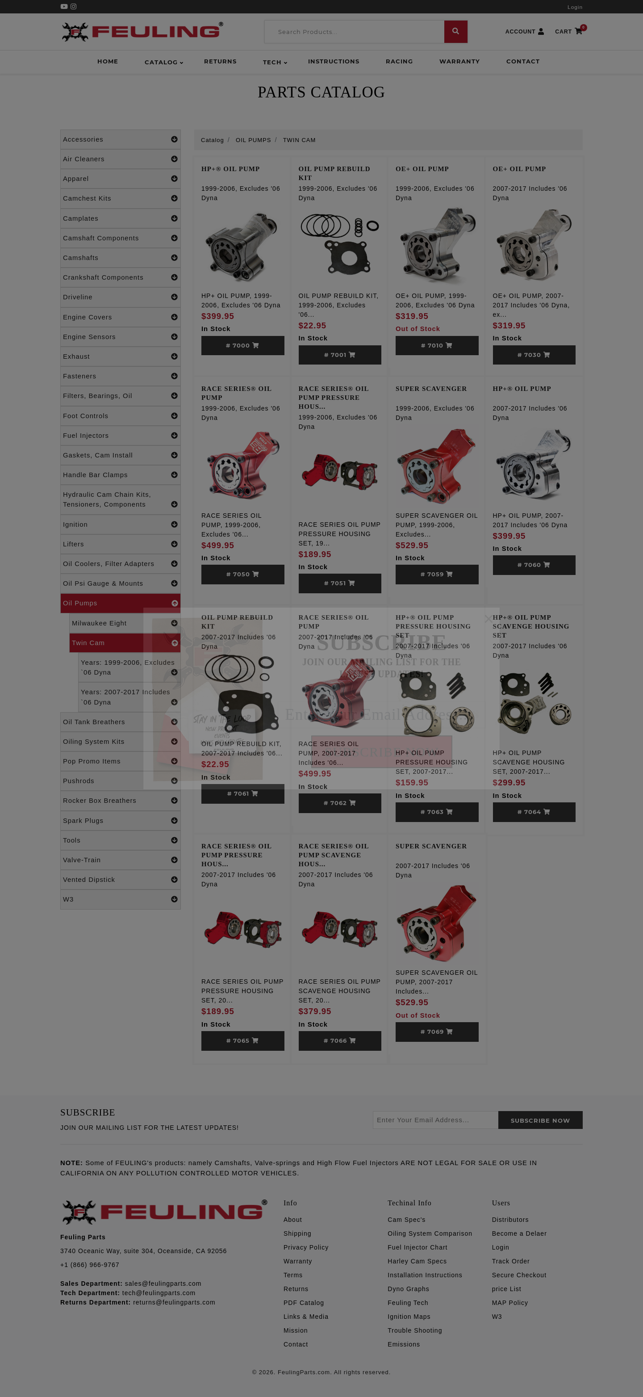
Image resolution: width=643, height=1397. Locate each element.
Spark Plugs (120, 821)
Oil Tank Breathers (120, 722)
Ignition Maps (409, 1316)
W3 (120, 899)
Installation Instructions (425, 1275)
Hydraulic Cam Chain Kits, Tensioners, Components (120, 500)
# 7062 (340, 802)
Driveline (120, 297)
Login (575, 7)
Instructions (333, 61)
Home (107, 61)
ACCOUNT (525, 32)
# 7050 (242, 574)
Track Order (511, 1261)
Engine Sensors (120, 337)
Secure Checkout (519, 1275)
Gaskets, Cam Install (120, 455)
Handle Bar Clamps (120, 475)
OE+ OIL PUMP (422, 168)
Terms (293, 1275)
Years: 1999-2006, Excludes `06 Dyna (129, 668)
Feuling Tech (408, 1302)
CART (569, 32)
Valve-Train (120, 860)
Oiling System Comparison (430, 1233)
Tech (272, 62)
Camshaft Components (120, 238)
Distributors (510, 1219)
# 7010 (437, 345)
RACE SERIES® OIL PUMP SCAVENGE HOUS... (334, 855)
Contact (523, 61)
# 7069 (437, 1031)
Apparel (120, 179)
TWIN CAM (299, 140)
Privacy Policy (306, 1247)
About (293, 1219)
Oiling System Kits (120, 742)
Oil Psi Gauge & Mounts (120, 583)
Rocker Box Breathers (120, 800)
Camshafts (120, 258)
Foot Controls (120, 416)
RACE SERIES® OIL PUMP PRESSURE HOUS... (334, 397)
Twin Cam (125, 643)
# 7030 (534, 354)
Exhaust (120, 356)
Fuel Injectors (120, 435)
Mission (296, 1330)
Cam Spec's (407, 1219)
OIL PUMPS (253, 140)
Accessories (120, 139)
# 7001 (340, 354)
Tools (120, 840)
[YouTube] (65, 6)
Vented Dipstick (120, 880)
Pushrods (120, 781)
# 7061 (243, 793)
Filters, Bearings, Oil (120, 396)
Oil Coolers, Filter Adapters (120, 564)
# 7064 (534, 811)
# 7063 (437, 811)
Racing (399, 61)
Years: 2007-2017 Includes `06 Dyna (129, 697)
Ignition (120, 524)
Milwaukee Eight (125, 623)
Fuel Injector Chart (417, 1247)
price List (507, 1288)
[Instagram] (74, 6)
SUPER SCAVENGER (431, 388)
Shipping (298, 1233)
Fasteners (120, 376)
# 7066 (340, 1040)
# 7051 (339, 583)
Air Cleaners (120, 159)
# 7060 (534, 564)
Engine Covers (120, 317)
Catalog (161, 62)
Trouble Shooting (415, 1330)
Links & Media (306, 1316)
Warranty (459, 61)
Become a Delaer (519, 1233)
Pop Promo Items (120, 761)
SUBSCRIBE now (540, 1120)
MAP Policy (510, 1302)
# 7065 (242, 1040)
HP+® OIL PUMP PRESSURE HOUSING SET (433, 626)
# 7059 (437, 574)
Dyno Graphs (408, 1288)
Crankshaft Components (120, 277)
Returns (220, 61)
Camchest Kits (120, 198)
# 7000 (242, 345)
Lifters (120, 544)
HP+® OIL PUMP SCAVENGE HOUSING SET (531, 626)
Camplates (120, 218)
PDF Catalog (304, 1302)
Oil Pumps (120, 603)
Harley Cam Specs (417, 1261)
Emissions (404, 1344)
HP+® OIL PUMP (230, 168)
